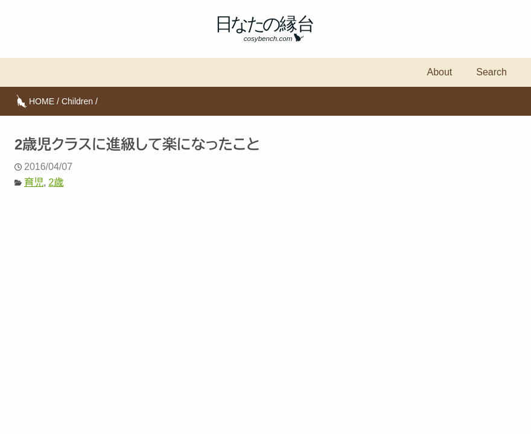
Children (77, 101)
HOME (41, 101)
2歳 (55, 182)
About (439, 72)
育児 (33, 182)
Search (491, 72)
